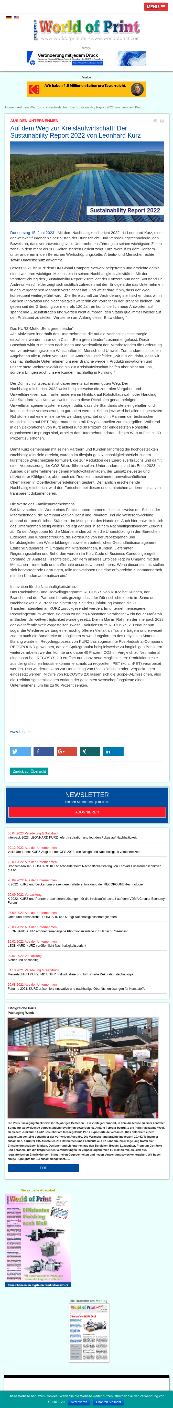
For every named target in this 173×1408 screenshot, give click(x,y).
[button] (20, 751)
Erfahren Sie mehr (108, 1402)
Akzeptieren (79, 1402)
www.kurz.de (20, 732)
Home (9, 107)
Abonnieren (87, 812)
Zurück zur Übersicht (29, 771)
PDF (43, 1168)
